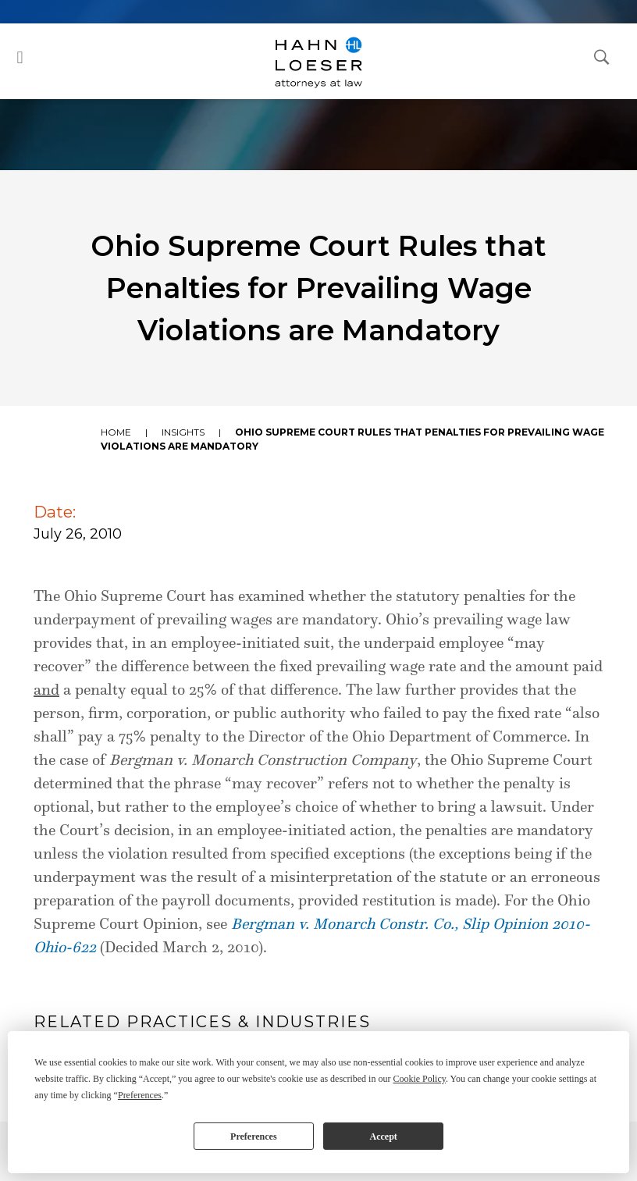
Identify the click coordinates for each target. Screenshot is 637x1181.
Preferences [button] (140, 1095)
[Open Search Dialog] (601, 56)
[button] (19, 57)
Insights (183, 432)
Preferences (253, 1136)
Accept (383, 1136)
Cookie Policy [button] (419, 1078)
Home (116, 432)
